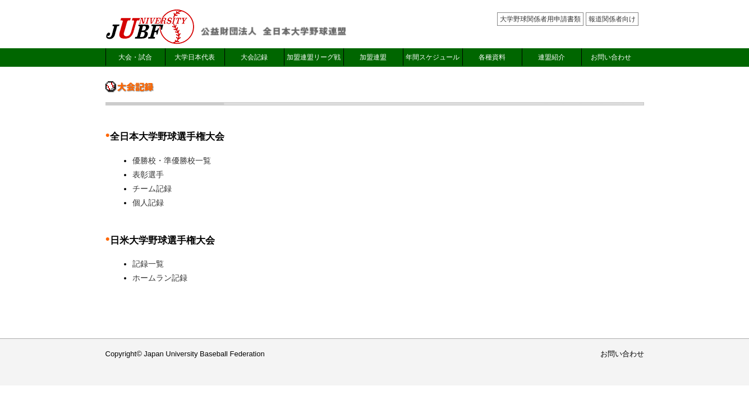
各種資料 (492, 57)
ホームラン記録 (159, 277)
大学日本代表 (194, 57)
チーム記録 (152, 188)
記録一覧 (148, 263)
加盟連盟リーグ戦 (314, 57)
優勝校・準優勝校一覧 (171, 160)
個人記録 (148, 202)
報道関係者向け (612, 19)
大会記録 (254, 57)
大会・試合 (135, 57)
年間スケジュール (432, 57)
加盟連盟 (373, 57)
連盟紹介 (551, 57)
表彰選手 (148, 174)
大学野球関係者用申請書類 (540, 19)
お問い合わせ (611, 57)
